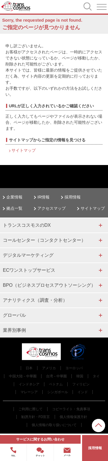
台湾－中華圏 (56, 376)
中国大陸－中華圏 (23, 376)
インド (82, 392)
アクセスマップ (51, 208)
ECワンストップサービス (29, 270)
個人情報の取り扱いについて (54, 425)
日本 (29, 368)
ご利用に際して (30, 409)
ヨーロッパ (74, 368)
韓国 (79, 376)
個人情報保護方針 (73, 417)
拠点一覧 (14, 208)
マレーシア (29, 392)
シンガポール (57, 392)
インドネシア (29, 384)
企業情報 (14, 197)
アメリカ (49, 368)
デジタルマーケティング (28, 255)
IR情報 (43, 197)
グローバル (14, 315)
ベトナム (56, 384)
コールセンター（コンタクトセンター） (44, 240)
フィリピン (81, 384)
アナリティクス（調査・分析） (35, 300)
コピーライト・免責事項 (71, 409)
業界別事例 (14, 330)
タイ (96, 376)
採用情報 (73, 197)
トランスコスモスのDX (27, 225)
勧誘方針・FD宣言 (35, 417)
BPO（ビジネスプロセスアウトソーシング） (49, 285)
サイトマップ (24, 150)
